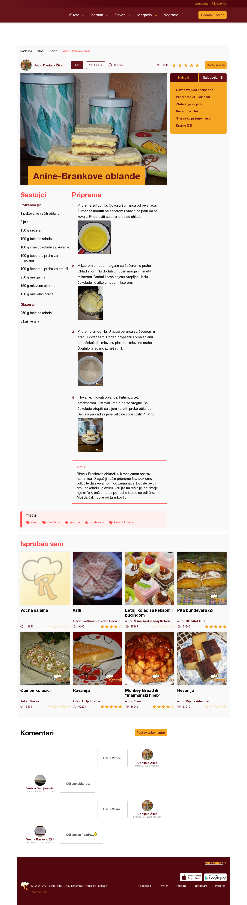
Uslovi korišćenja (73, 885)
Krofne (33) (184, 125)
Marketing (90, 885)
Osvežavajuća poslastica (194, 90)
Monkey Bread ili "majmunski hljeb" (149, 670)
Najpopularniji (213, 77)
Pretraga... (189, 15)
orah (34, 522)
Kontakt (102, 885)
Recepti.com (42, 13)
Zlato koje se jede (189, 104)
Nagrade (170, 15)
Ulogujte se (220, 3)
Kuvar (74, 15)
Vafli (97, 590)
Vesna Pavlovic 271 (40, 839)
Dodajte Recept (212, 15)
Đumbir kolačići (45, 670)
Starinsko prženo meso (193, 118)
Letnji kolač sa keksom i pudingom (149, 590)
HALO (45, 892)
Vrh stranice (214, 862)
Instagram (201, 885)
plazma (75, 522)
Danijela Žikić (53, 65)
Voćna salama (45, 590)
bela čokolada (123, 522)
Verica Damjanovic (40, 788)
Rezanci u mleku (188, 111)
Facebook (144, 885)
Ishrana (97, 15)
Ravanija (97, 670)
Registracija (201, 3)
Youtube (181, 885)
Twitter (163, 885)
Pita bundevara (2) (202, 590)
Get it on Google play (215, 877)
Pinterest (221, 885)
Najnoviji (184, 77)
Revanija (202, 670)
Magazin (144, 15)
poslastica (97, 522)
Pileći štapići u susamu (193, 97)
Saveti (120, 15)
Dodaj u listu (216, 65)
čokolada (53, 522)
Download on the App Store (191, 877)
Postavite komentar (151, 732)
